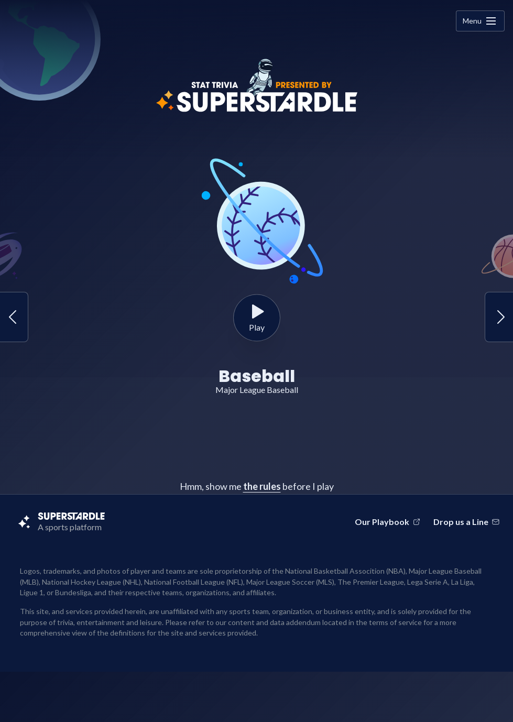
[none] (491, 21)
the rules (262, 486)
